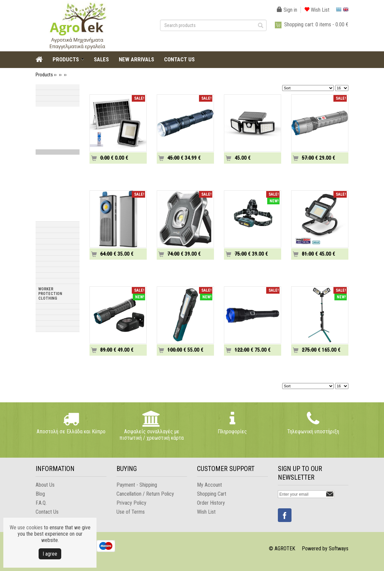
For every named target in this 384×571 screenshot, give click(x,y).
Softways (338, 548)
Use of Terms (130, 512)
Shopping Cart (211, 494)
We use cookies (26, 527)
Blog (40, 494)
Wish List (316, 10)
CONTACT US (179, 59)
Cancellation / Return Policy (145, 494)
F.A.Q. (41, 503)
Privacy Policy (131, 503)
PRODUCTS (66, 59)
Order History (211, 503)
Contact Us (47, 512)
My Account (209, 485)
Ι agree (50, 554)
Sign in (287, 10)
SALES (101, 59)
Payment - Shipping (136, 485)
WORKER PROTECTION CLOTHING (50, 294)
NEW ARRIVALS (136, 59)
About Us (45, 485)
